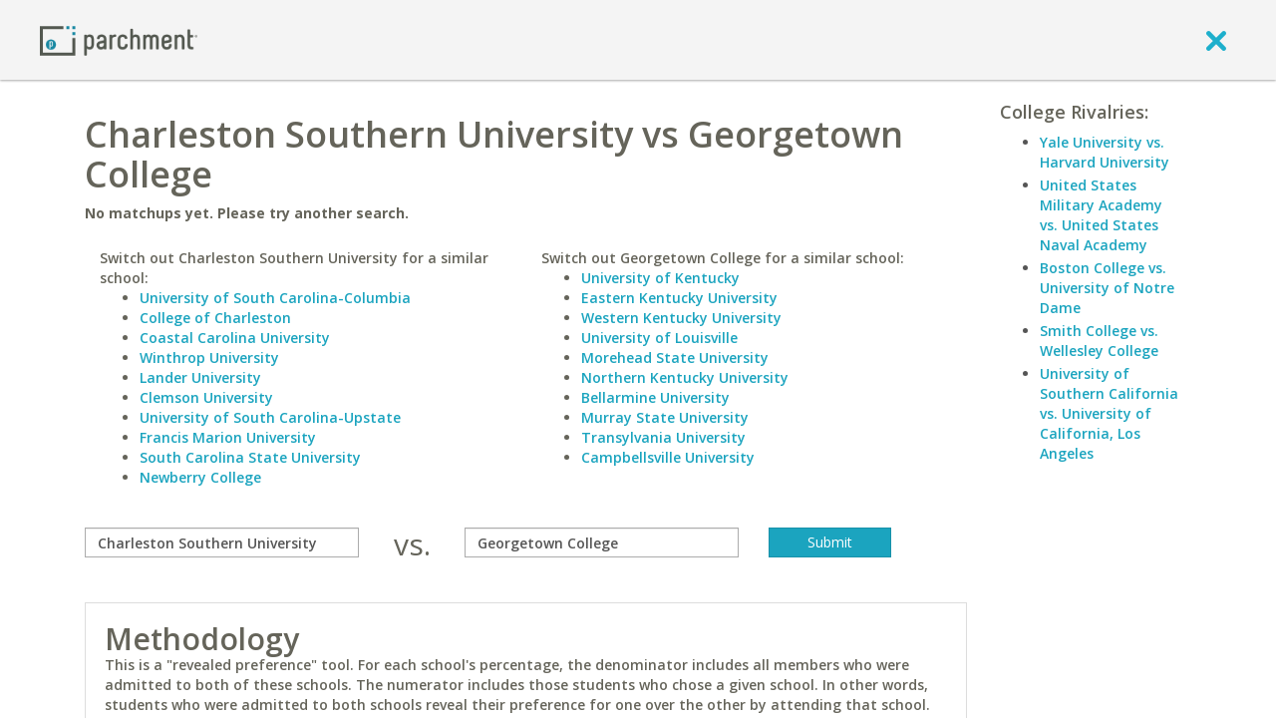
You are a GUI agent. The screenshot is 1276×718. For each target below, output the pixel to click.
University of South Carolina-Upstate (270, 417)
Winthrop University (209, 357)
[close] (1216, 40)
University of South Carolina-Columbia (275, 297)
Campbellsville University (668, 457)
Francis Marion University (228, 437)
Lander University (200, 377)
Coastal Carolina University (235, 337)
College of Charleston (215, 317)
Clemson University (206, 397)
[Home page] (118, 39)
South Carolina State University (250, 457)
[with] (602, 542)
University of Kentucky (660, 277)
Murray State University (665, 417)
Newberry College (200, 477)
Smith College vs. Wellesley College (1099, 340)
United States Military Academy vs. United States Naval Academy (1101, 215)
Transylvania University (663, 437)
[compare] (222, 542)
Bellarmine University (655, 397)
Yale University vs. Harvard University (1104, 152)
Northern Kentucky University (685, 377)
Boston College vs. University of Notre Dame (1107, 287)
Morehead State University (675, 357)
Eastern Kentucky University (679, 297)
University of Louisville (659, 337)
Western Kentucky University (681, 317)
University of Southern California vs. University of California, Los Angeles (1109, 413)
